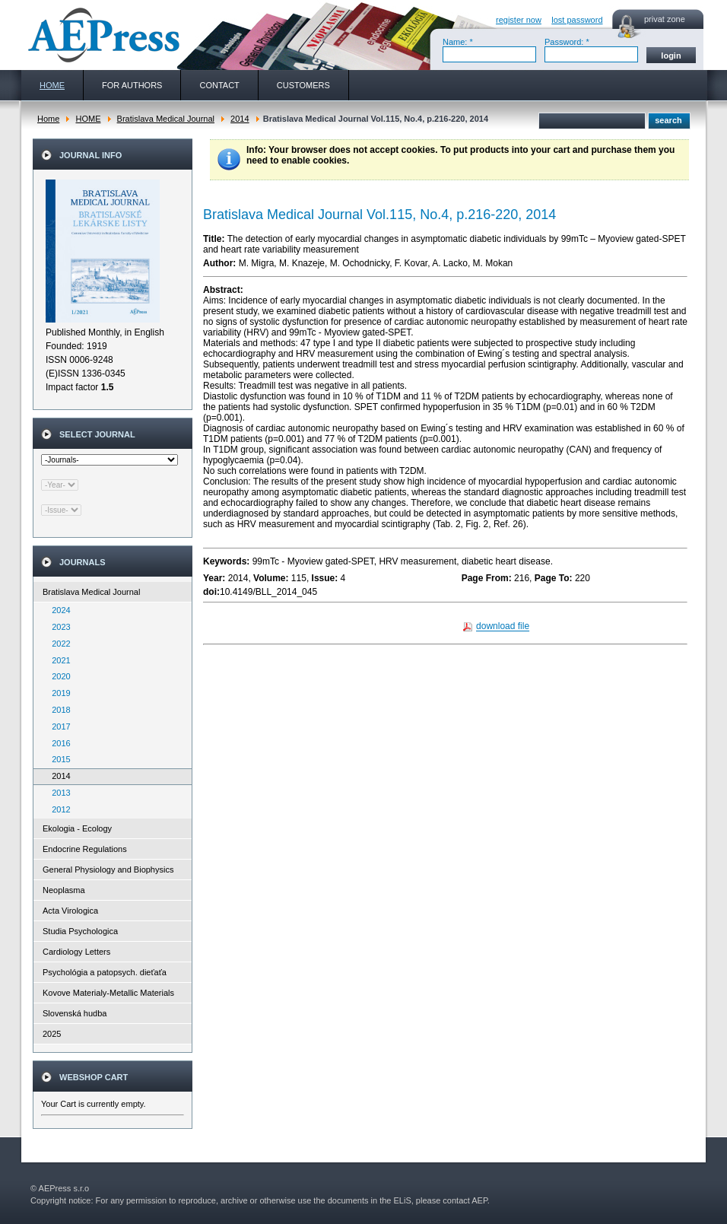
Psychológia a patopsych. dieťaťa (105, 972)
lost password (576, 19)
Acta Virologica (70, 910)
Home (48, 118)
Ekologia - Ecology (77, 828)
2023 (58, 626)
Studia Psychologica (80, 931)
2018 (58, 709)
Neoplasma (64, 890)
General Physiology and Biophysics (108, 869)
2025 (52, 1033)
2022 (58, 643)
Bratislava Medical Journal (165, 118)
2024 (58, 610)
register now (518, 19)
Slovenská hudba (74, 1013)
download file (502, 627)
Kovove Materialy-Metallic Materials (108, 992)
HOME (87, 118)
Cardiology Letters (76, 951)
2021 (58, 660)
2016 (58, 743)
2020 (58, 676)
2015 (58, 759)
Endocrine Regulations (85, 849)
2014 (239, 118)
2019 (58, 693)
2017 (58, 726)
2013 (58, 792)
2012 (58, 809)
